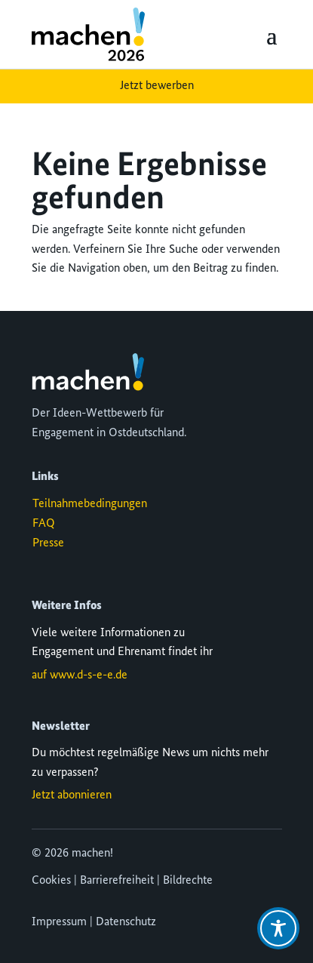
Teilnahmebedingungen (89, 504)
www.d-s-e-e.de (88, 675)
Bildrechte (188, 881)
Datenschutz (126, 922)
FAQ (43, 524)
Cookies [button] (51, 881)
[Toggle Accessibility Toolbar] (278, 928)
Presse (48, 543)
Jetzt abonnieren (72, 795)
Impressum (59, 922)
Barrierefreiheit (117, 881)
